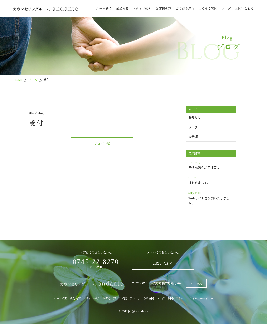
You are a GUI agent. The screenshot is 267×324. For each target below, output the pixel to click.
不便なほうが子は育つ (211, 164)
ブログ (226, 8)
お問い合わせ (244, 8)
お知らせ (194, 117)
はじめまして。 (211, 179)
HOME (18, 80)
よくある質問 (207, 8)
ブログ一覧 (102, 143)
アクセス (196, 283)
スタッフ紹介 (142, 8)
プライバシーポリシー (200, 298)
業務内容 (122, 8)
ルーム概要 (104, 8)
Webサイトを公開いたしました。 (211, 198)
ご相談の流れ (184, 8)
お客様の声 (163, 8)
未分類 (193, 136)
